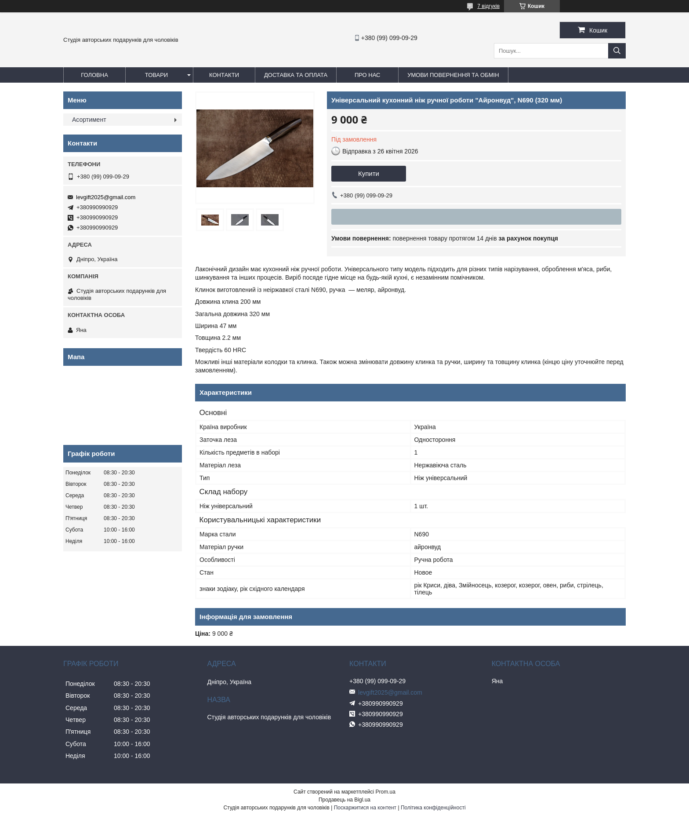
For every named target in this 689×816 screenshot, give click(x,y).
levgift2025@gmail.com (105, 197)
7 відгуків (488, 6)
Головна (94, 75)
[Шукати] (617, 50)
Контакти (224, 75)
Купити (368, 173)
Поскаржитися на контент (365, 808)
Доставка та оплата (295, 75)
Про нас (368, 75)
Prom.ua (385, 792)
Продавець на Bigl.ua (344, 800)
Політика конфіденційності (433, 808)
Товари (156, 75)
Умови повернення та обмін (453, 75)
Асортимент (89, 119)
